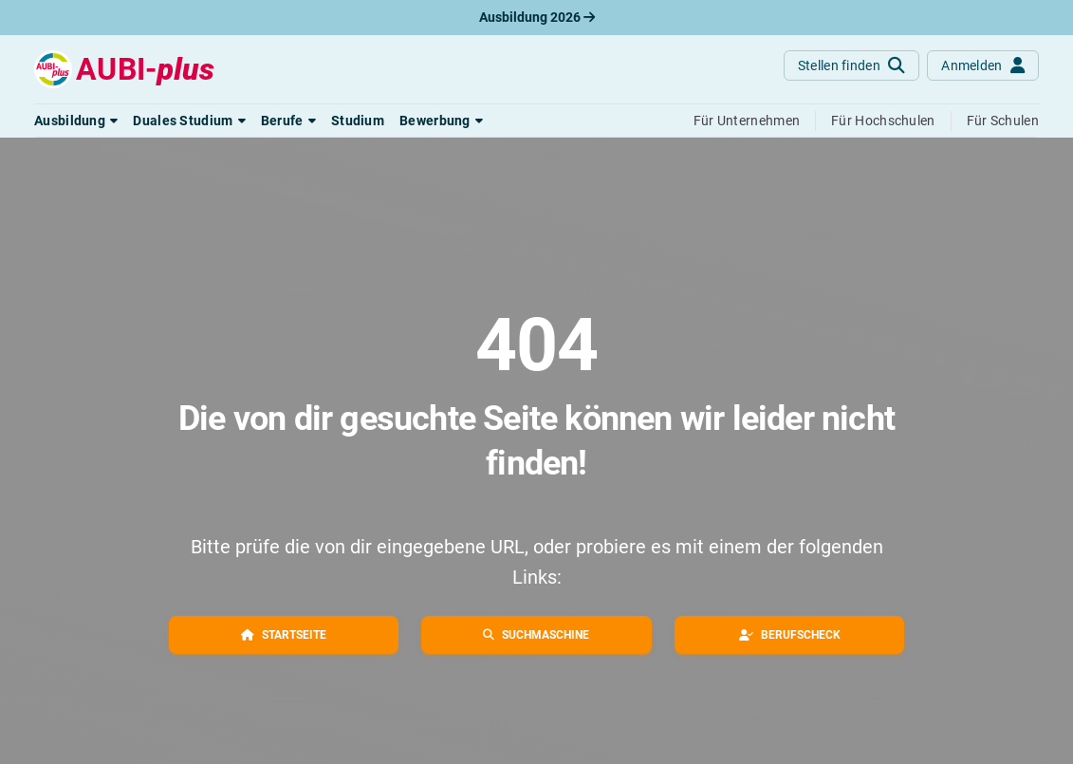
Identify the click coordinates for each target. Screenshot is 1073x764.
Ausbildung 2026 (537, 17)
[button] (76, 120)
